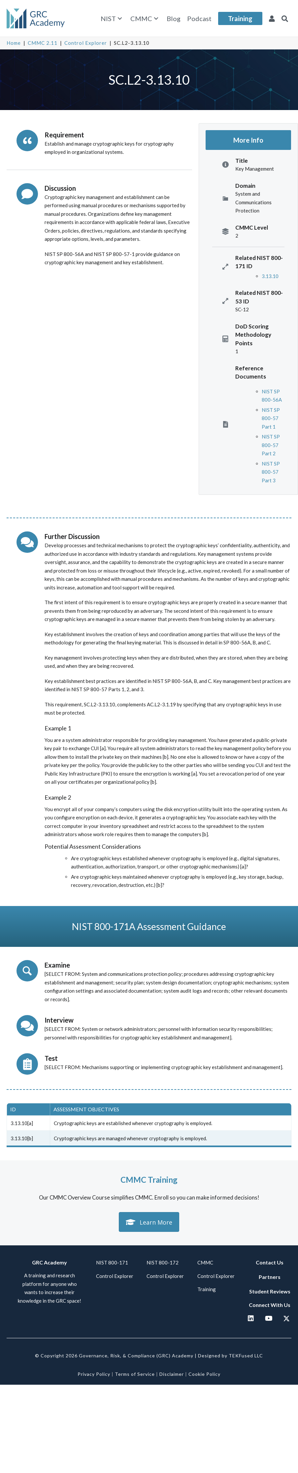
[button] (120, 18)
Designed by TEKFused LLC (230, 1355)
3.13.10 (270, 276)
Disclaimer (171, 1374)
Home (14, 43)
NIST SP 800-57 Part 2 (271, 445)
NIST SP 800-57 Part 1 (271, 418)
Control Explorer (85, 43)
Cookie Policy (204, 1374)
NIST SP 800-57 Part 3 (271, 472)
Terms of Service (135, 1374)
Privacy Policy (94, 1374)
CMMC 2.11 (42, 43)
